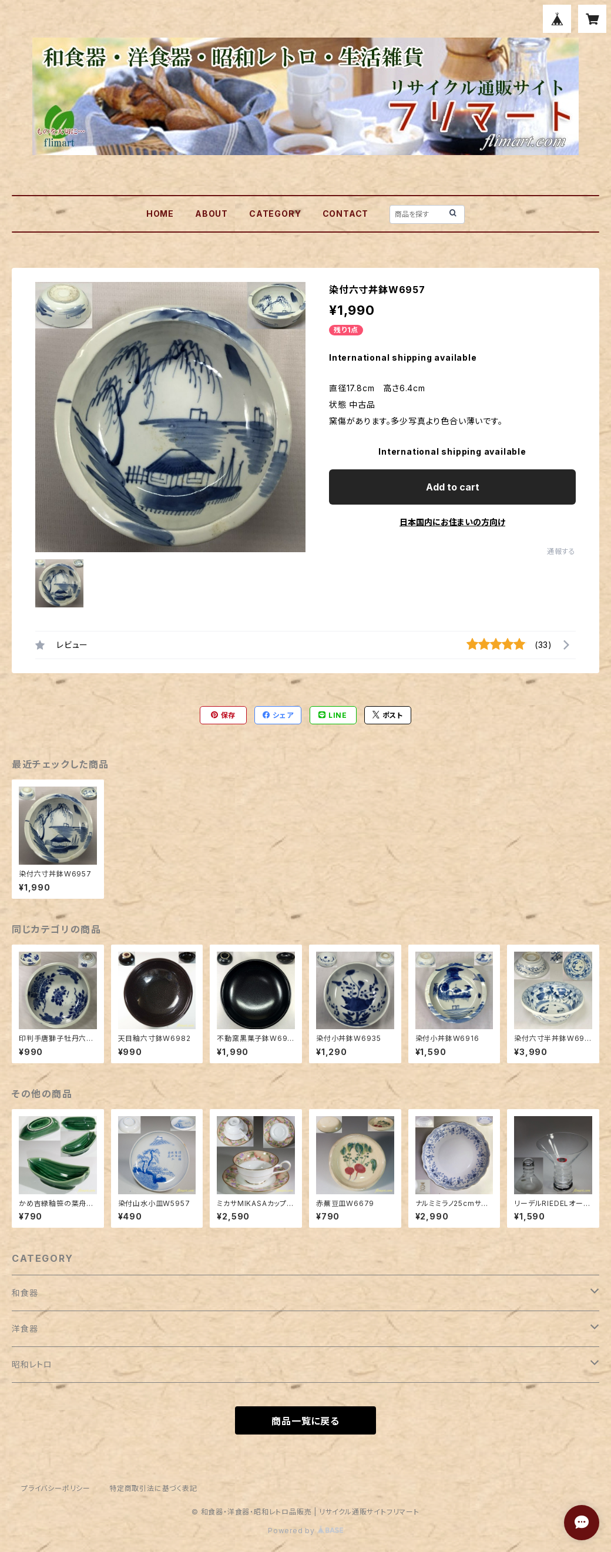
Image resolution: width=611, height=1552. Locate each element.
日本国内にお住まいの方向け (452, 522)
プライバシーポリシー (55, 1488)
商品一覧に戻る (305, 1421)
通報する (561, 551)
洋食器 (25, 1328)
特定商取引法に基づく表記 (153, 1488)
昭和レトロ (32, 1364)
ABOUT (211, 214)
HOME (160, 214)
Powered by (305, 1530)
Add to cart (452, 487)
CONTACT (346, 214)
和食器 (25, 1293)
